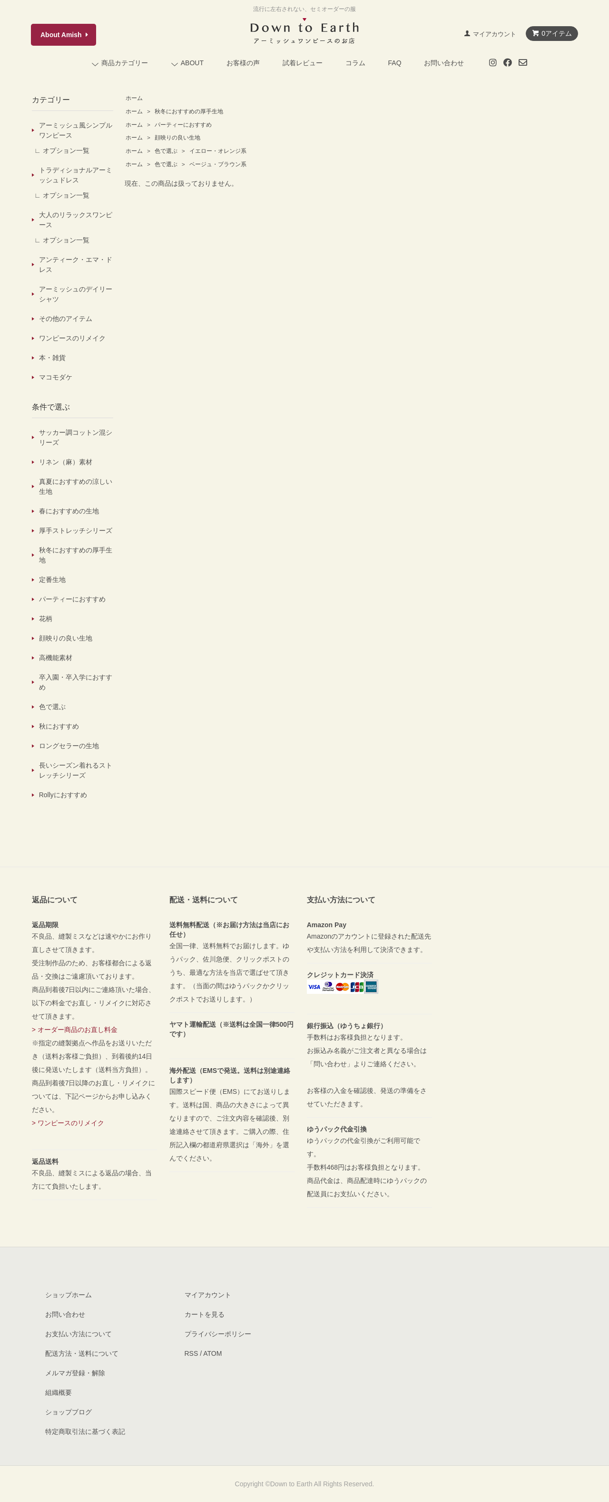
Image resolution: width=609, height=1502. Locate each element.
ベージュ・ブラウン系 (216, 164)
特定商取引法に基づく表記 (85, 1431)
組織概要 (58, 1392)
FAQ (395, 63)
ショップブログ (68, 1412)
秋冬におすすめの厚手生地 (188, 111)
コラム (355, 63)
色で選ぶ (166, 151)
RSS (191, 1353)
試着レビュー (303, 63)
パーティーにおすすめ (182, 124)
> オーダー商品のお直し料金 (75, 1029)
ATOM (212, 1353)
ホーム (134, 98)
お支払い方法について (78, 1334)
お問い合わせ (444, 63)
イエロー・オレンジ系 (216, 151)
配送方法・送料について (81, 1353)
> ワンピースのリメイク (68, 1123)
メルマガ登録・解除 (75, 1373)
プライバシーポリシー (218, 1334)
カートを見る (205, 1314)
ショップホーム (68, 1295)
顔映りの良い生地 (176, 137)
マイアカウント (494, 34)
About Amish (61, 35)
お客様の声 (243, 63)
